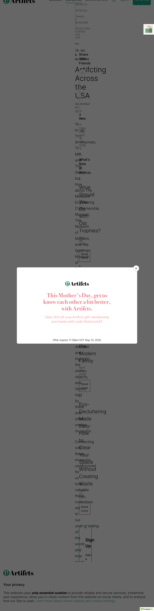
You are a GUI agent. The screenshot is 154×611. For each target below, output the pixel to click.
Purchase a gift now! (77, 328)
